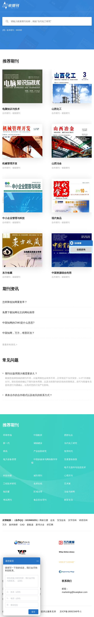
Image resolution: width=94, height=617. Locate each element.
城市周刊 (38, 475)
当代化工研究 (70, 443)
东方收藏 (7, 273)
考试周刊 (7, 500)
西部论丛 (68, 435)
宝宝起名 (61, 520)
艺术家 (67, 483)
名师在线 (38, 483)
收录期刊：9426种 (12, 30)
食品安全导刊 (40, 500)
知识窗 (6, 491)
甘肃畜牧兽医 (70, 459)
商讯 (5, 451)
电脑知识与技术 (11, 109)
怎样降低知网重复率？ (14, 302)
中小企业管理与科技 (13, 218)
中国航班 (38, 435)
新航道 (30, 524)
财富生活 (68, 500)
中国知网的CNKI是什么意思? (18, 322)
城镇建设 (38, 443)
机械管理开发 (9, 163)
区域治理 (38, 491)
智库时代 (68, 451)
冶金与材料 (69, 491)
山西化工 (57, 109)
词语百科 (83, 520)
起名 (52, 520)
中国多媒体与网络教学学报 (44, 461)
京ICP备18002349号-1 (70, 611)
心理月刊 (68, 475)
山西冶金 (57, 163)
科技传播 (7, 475)
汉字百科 (72, 520)
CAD (22, 524)
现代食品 (57, 218)
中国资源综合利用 (61, 273)
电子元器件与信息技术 (75, 467)
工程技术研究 (9, 483)
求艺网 (50, 524)
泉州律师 (13, 524)
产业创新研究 (40, 451)
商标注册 (43, 520)
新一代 (6, 443)
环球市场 (7, 435)
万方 (4, 524)
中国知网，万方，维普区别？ (18, 333)
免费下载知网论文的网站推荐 (18, 312)
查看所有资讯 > (9, 344)
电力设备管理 (9, 459)
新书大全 (40, 524)
